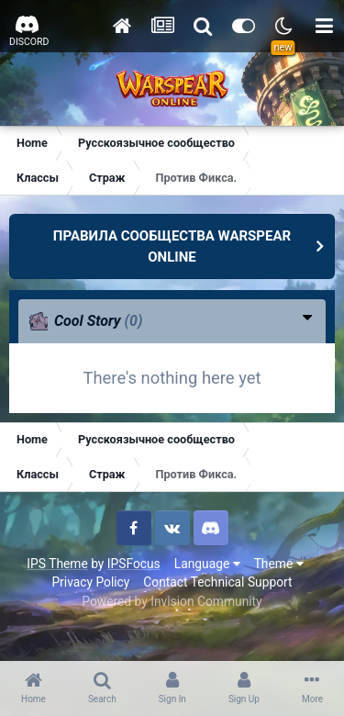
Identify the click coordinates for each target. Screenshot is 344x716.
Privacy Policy (90, 582)
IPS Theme (57, 563)
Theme (279, 563)
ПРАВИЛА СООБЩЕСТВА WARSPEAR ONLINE (172, 246)
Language (207, 563)
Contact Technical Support (217, 582)
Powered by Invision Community (171, 601)
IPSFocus (134, 563)
